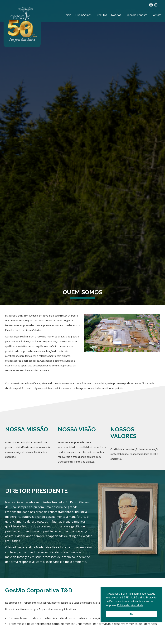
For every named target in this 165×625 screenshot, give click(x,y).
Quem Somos (83, 15)
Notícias (116, 15)
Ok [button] (131, 614)
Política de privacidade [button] (130, 605)
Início (68, 15)
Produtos (101, 15)
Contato (156, 15)
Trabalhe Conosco (136, 15)
